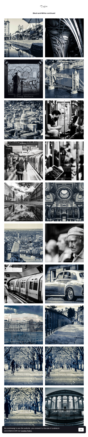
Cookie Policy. (26, 431)
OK (81, 430)
